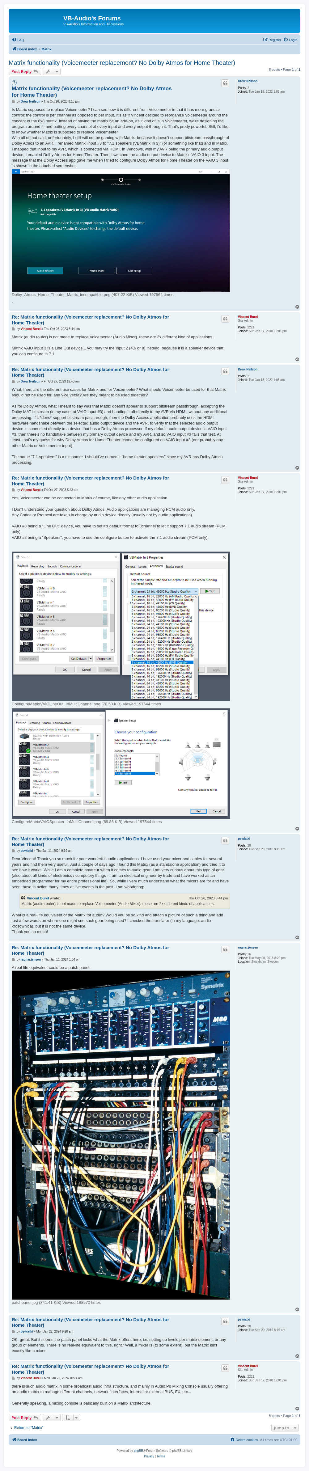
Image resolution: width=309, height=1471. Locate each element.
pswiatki (244, 838)
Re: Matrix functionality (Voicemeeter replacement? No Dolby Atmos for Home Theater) (90, 319)
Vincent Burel (248, 317)
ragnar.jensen (248, 947)
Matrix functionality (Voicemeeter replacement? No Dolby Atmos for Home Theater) (122, 62)
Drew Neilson (247, 81)
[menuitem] (18, 40)
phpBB (138, 1450)
